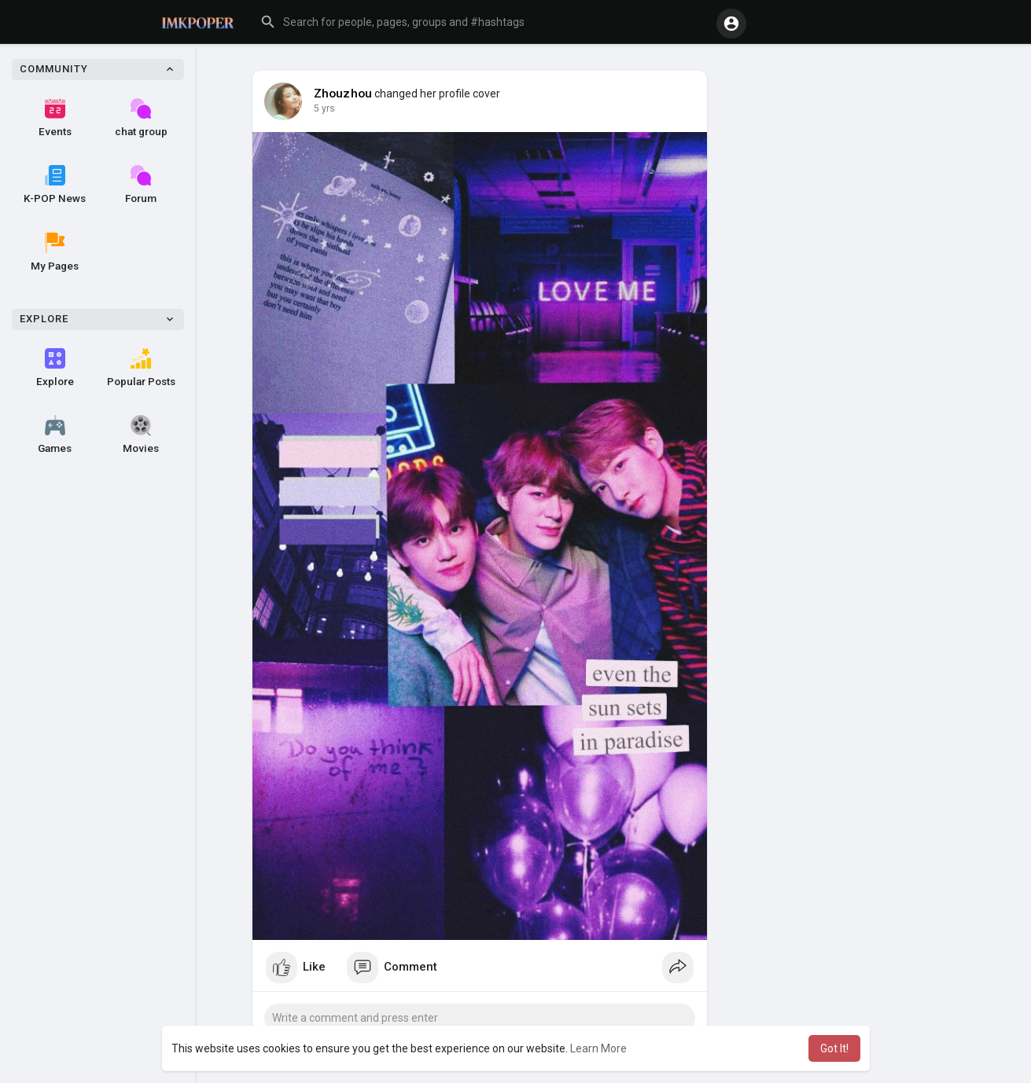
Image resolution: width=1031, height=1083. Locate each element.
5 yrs (324, 108)
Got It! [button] (834, 1048)
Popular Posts (141, 367)
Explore (55, 367)
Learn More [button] (598, 1048)
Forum (140, 184)
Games (55, 434)
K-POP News (55, 184)
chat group (141, 118)
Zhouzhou (343, 93)
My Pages (55, 252)
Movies (141, 434)
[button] (483, 22)
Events (55, 118)
